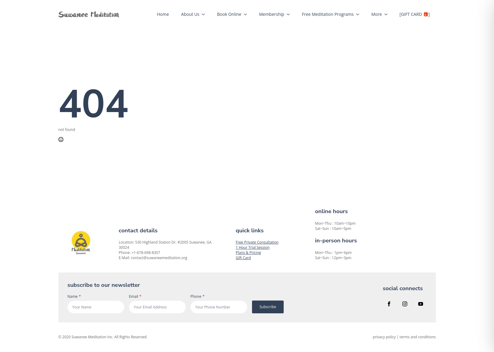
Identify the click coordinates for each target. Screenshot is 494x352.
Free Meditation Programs (328, 14)
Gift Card (243, 257)
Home (163, 14)
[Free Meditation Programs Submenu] (359, 14)
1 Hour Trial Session (253, 247)
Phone (198, 296)
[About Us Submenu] (205, 14)
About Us (190, 14)
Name (74, 296)
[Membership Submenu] (290, 14)
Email (135, 296)
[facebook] (389, 304)
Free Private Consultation (257, 242)
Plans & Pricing (248, 252)
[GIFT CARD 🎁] (415, 14)
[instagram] (405, 304)
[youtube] (421, 304)
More (376, 14)
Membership (271, 14)
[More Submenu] (388, 14)
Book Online (229, 14)
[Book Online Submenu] (247, 14)
